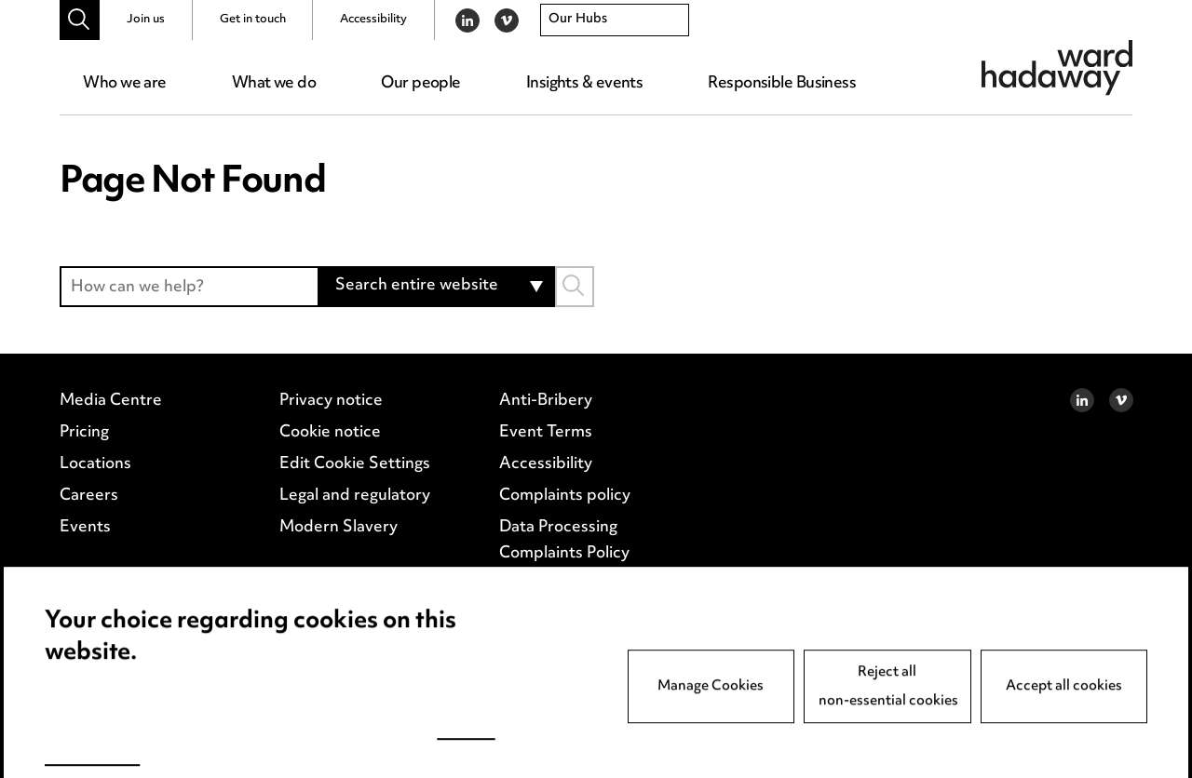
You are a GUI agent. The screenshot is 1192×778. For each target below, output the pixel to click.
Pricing (84, 453)
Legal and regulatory (353, 513)
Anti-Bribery (544, 423)
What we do (274, 84)
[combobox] (614, 20)
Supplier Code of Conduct (595, 595)
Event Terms (544, 453)
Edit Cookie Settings (353, 483)
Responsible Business (782, 84)
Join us (146, 19)
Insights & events (584, 84)
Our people (420, 84)
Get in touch (253, 19)
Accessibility (373, 19)
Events (85, 542)
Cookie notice (329, 453)
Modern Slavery (337, 542)
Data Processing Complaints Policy (563, 555)
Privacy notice (330, 423)
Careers (89, 513)
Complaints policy (564, 513)
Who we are (124, 84)
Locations (95, 483)
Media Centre (111, 423)
